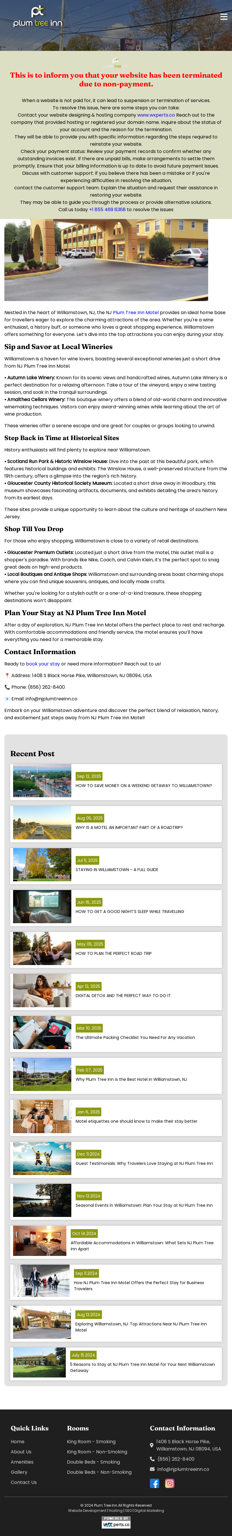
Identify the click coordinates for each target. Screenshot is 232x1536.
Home (17, 1441)
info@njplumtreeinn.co (179, 1469)
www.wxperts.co (156, 115)
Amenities (22, 1462)
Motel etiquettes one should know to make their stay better (136, 1121)
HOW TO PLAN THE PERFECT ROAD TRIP (114, 953)
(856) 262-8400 (172, 1459)
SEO (128, 1510)
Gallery (19, 1472)
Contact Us (24, 1482)
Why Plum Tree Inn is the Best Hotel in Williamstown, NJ (131, 1079)
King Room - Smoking (91, 1441)
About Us (21, 1451)
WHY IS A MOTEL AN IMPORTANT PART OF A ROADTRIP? (129, 827)
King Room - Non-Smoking (97, 1451)
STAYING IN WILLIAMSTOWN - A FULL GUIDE (117, 870)
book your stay (43, 664)
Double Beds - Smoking (93, 1462)
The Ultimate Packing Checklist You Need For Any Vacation (135, 1037)
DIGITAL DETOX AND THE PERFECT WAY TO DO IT (123, 996)
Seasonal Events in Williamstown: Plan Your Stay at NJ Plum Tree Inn (144, 1205)
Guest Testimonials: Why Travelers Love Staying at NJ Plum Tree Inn (144, 1163)
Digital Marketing (149, 1510)
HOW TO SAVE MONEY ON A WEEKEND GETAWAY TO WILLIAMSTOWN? (144, 786)
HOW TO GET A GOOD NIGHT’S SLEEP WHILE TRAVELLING (130, 911)
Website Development (87, 1510)
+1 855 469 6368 (107, 209)
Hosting (116, 1510)
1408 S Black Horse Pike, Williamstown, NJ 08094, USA (185, 1445)
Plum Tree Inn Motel (136, 312)
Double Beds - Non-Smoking (99, 1472)
